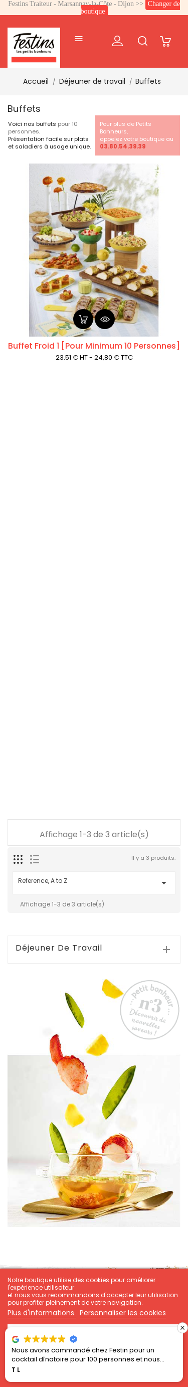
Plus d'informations (42, 1313)
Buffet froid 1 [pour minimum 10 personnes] (94, 346)
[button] (182, 1327)
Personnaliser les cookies (123, 1313)
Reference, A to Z (94, 882)
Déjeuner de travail (59, 948)
